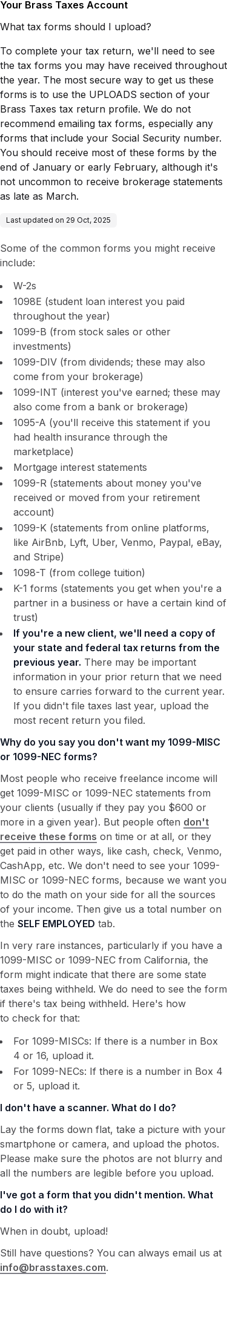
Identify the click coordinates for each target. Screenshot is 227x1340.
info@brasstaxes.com (53, 1267)
